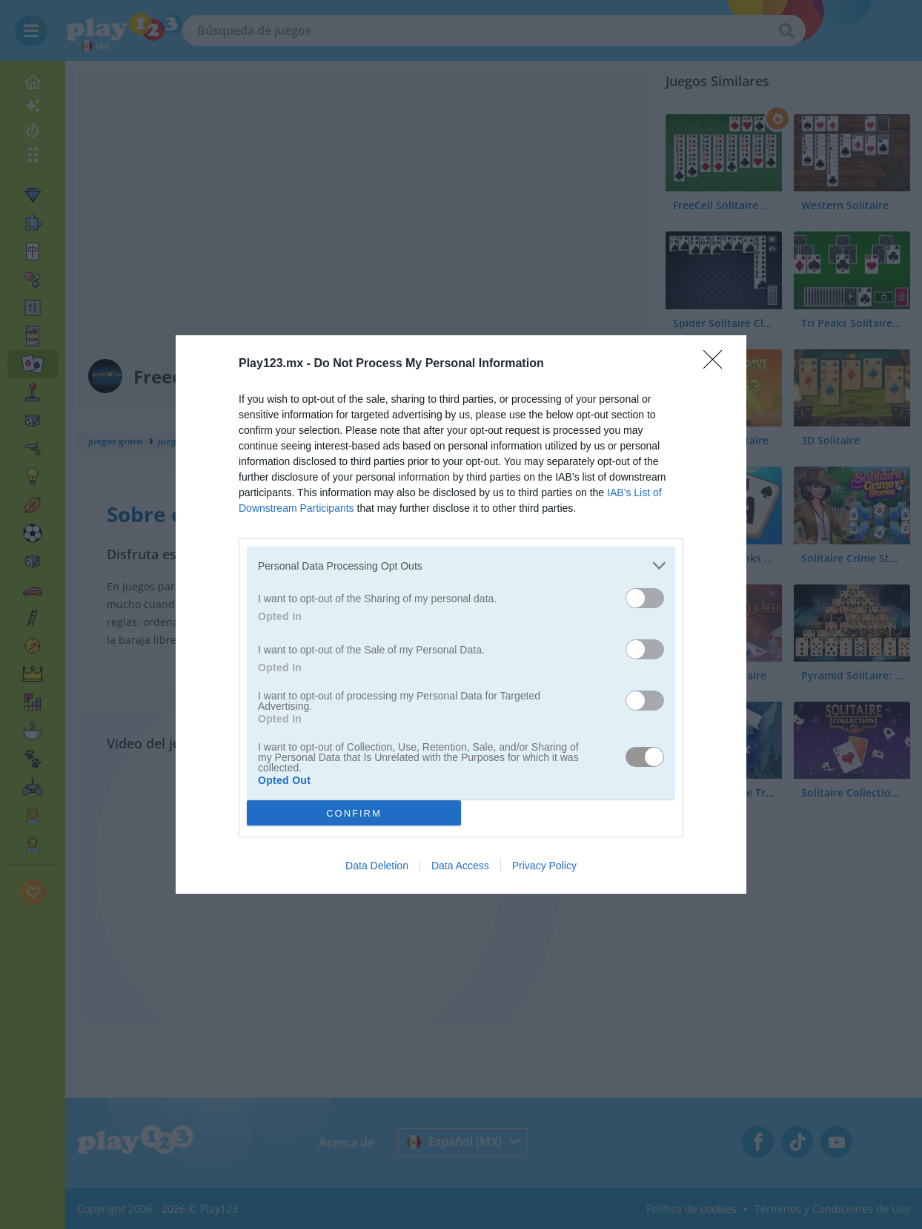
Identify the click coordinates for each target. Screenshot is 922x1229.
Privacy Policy (544, 865)
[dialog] (461, 614)
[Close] (717, 364)
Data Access (460, 865)
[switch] (645, 598)
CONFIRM (354, 813)
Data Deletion (376, 865)
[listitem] (461, 565)
